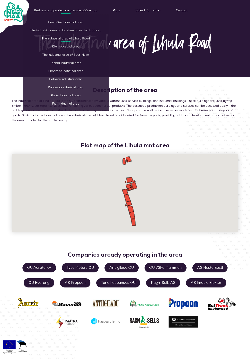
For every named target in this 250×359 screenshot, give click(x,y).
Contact (182, 10)
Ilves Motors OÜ (80, 267)
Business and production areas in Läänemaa (65, 10)
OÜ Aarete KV (39, 267)
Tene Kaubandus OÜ (118, 282)
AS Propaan (75, 282)
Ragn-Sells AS (163, 282)
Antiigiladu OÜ (121, 267)
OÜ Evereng (39, 282)
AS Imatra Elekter (206, 282)
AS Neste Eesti (210, 267)
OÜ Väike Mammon (165, 267)
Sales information (148, 10)
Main (15, 10)
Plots (116, 10)
